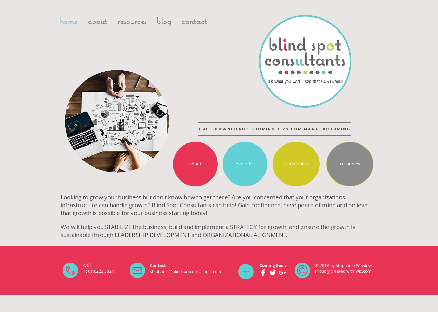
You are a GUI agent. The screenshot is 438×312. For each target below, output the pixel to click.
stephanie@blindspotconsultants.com (185, 271)
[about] (195, 164)
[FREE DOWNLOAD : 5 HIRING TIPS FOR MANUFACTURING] (274, 129)
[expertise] (245, 164)
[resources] (349, 164)
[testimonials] (296, 164)
